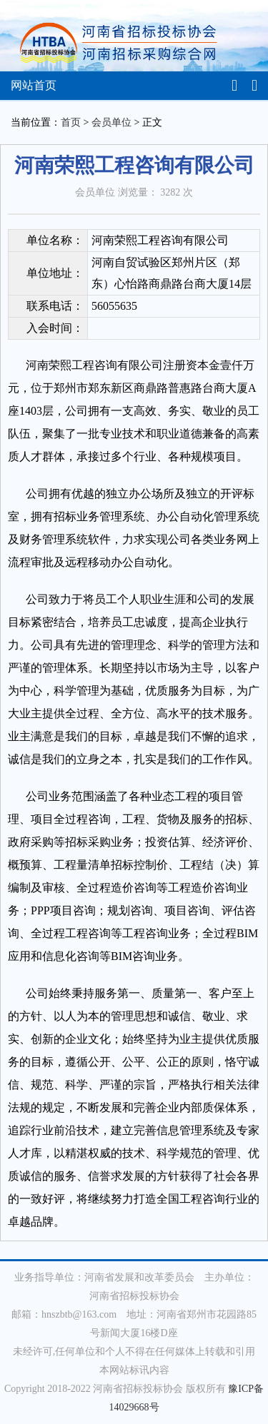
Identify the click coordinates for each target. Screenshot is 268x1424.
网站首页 (33, 85)
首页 (71, 122)
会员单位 (111, 122)
